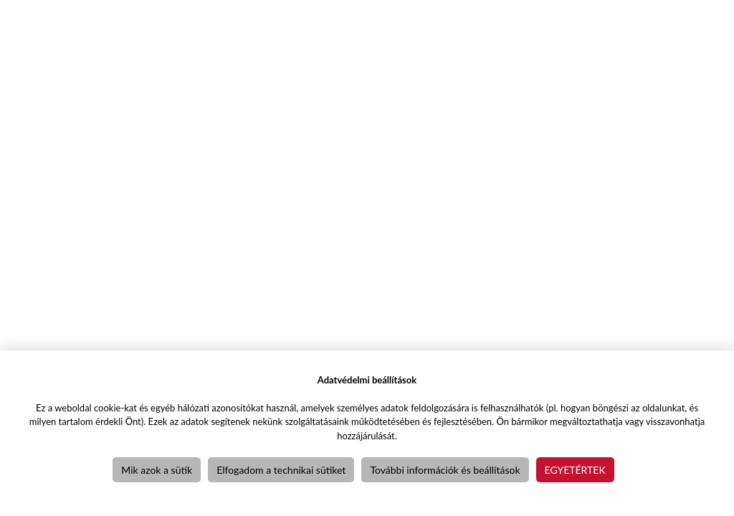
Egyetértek (575, 470)
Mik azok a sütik (156, 470)
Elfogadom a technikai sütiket (280, 470)
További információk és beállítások (445, 470)
